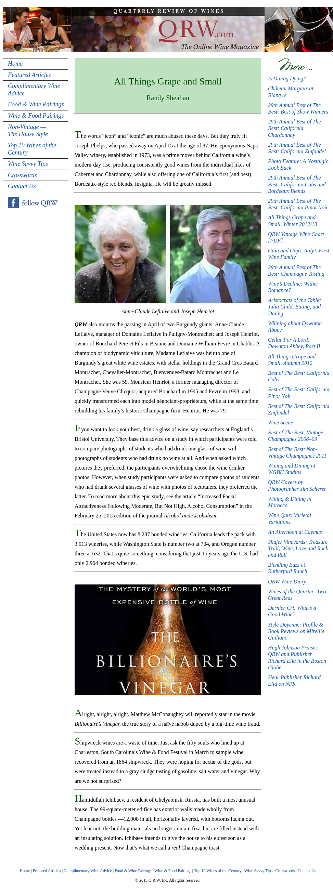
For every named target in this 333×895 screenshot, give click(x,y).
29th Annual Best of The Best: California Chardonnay (294, 128)
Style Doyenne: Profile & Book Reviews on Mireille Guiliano (296, 631)
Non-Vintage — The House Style (28, 130)
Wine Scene (280, 422)
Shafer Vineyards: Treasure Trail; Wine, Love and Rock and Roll (298, 548)
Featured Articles (29, 74)
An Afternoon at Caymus (295, 532)
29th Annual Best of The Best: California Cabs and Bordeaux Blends (296, 184)
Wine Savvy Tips (28, 163)
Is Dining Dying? (287, 78)
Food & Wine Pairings (36, 104)
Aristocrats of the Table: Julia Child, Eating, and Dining (294, 306)
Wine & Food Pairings (36, 115)
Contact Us (22, 186)
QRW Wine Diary (287, 581)
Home (15, 63)
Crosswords (22, 175)
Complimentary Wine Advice (34, 89)
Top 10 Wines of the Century (32, 149)
